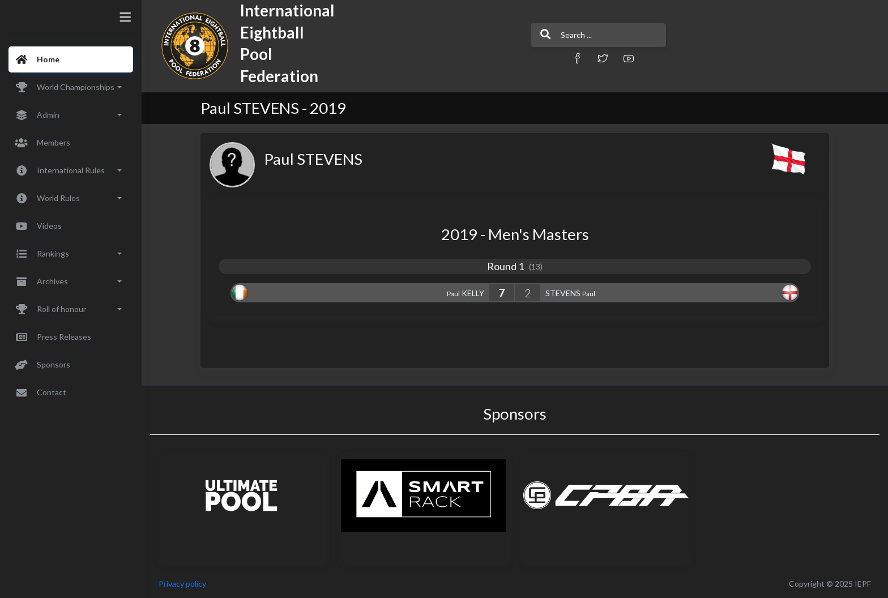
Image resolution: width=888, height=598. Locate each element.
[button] (577, 58)
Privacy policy (182, 583)
